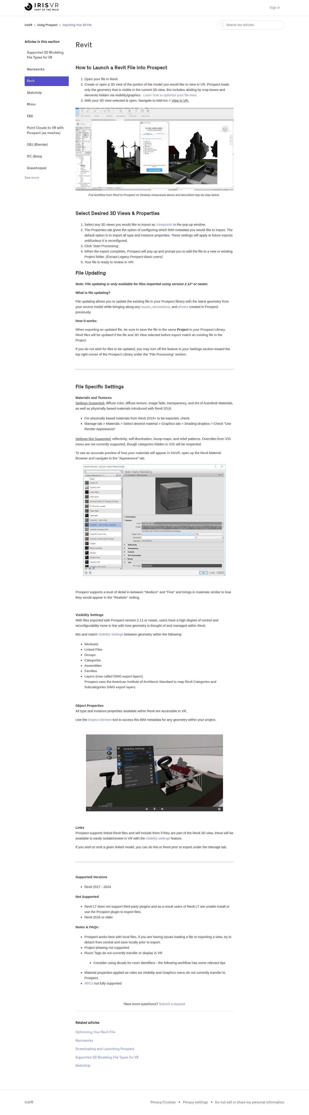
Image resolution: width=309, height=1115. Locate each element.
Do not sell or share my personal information (249, 1102)
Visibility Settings (110, 634)
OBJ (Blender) (37, 144)
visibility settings (158, 838)
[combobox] (250, 25)
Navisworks (36, 69)
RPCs (88, 983)
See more (32, 177)
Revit (31, 81)
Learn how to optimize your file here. (170, 95)
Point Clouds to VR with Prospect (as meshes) (45, 130)
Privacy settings (195, 1102)
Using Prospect (47, 25)
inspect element (100, 720)
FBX (30, 116)
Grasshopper (37, 168)
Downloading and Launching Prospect (104, 1049)
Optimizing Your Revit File (95, 1032)
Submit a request (172, 1004)
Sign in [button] (275, 7)
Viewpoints (164, 224)
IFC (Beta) (34, 156)
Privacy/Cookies (163, 1102)
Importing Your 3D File (77, 25)
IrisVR (28, 25)
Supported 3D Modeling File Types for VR (45, 55)
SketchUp (34, 93)
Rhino (31, 104)
